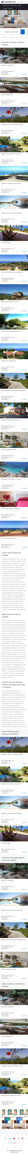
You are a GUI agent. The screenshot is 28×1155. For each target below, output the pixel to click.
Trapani (5, 8)
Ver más (24, 74)
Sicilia (20, 5)
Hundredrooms (5, 5)
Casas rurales (14, 5)
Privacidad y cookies (14, 1152)
